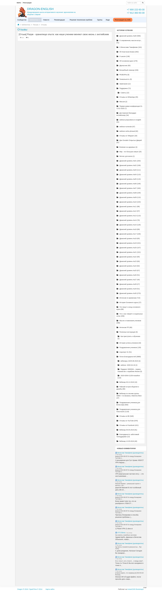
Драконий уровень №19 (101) (128, 243)
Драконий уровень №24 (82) (128, 266)
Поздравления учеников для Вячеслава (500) (128, 404)
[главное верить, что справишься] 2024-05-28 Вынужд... (129, 574)
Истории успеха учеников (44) (128, 343)
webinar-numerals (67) (125, 126)
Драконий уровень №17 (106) (128, 234)
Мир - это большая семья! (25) (129, 152)
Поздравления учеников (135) (128, 347)
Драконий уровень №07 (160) (128, 188)
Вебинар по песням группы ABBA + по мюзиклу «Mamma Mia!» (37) (129, 396)
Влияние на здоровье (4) (126, 147)
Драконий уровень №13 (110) (128, 216)
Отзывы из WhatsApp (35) (127, 97)
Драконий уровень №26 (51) (128, 275)
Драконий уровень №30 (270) (128, 293)
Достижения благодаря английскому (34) (126, 114)
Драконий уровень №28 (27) (128, 284)
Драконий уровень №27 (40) (128, 280)
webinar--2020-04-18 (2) (127, 365)
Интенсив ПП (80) (124, 327)
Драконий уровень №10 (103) (128, 202)
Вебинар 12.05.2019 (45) (126, 441)
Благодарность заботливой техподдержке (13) (127, 436)
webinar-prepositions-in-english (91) (128, 121)
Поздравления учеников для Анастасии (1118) (128, 410)
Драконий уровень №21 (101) (128, 252)
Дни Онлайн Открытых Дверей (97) (129, 141)
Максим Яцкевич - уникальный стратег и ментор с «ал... (127, 484)
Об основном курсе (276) (127, 61)
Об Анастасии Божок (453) (127, 52)
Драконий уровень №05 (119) (128, 179)
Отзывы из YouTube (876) (127, 421)
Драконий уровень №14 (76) (128, 220)
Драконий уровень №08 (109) (128, 193)
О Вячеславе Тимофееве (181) (129, 47)
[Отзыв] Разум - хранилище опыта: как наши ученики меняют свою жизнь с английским (64, 34)
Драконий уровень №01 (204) (128, 161)
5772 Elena (121, 532)
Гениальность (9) (124, 79)
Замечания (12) (123, 84)
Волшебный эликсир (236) (127, 70)
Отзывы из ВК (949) (125, 416)
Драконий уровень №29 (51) (128, 289)
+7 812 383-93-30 (135, 13)
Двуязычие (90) (123, 65)
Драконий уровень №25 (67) (128, 270)
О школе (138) (123, 56)
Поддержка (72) (123, 88)
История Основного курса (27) (128, 302)
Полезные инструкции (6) (127, 332)
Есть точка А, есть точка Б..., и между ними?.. (129, 561)
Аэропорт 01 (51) (124, 352)
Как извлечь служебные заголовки (126, 535)
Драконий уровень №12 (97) (128, 211)
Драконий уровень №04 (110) (128, 174)
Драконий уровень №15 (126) (128, 225)
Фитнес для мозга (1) (125, 156)
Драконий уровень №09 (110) (128, 197)
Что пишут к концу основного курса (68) (128, 308)
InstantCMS (131, 589)
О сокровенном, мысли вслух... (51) (129, 42)
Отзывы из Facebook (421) (127, 425)
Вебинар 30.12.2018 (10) (126, 382)
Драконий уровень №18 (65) (128, 238)
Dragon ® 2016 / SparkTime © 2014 (29, 589)
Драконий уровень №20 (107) (128, 248)
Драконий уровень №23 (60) (128, 261)
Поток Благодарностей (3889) (128, 357)
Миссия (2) (121, 102)
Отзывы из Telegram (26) (126, 136)
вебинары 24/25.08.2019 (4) (129, 361)
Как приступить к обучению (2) (129, 337)
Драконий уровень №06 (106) (128, 184)
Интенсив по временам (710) (128, 298)
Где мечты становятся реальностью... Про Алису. (128, 548)
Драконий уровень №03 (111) (128, 170)
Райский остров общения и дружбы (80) (127, 388)
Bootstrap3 (140, 589)
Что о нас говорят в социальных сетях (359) (129, 315)
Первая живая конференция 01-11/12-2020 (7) (129, 107)
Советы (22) (123, 93)
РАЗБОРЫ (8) (122, 75)
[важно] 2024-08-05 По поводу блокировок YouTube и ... (128, 457)
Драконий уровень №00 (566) (128, 36)
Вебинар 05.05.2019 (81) (126, 430)
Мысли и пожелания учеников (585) (128, 322)
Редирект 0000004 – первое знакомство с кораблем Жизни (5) (130, 370)
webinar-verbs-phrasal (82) (127, 131)
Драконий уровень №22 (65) (128, 257)
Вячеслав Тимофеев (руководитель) (130, 453)
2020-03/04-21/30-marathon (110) (129, 377)
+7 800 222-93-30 (135, 9)
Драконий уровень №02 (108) (128, 165)
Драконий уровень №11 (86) (128, 206)
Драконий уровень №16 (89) (128, 229)
